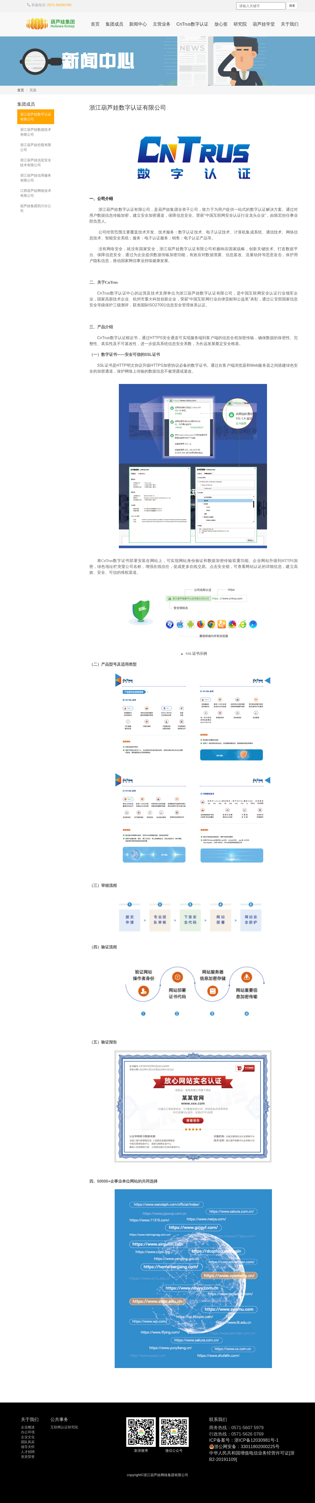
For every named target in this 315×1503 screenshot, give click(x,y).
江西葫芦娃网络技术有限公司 (35, 193)
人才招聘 (28, 1452)
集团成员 (114, 24)
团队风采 (28, 1442)
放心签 (221, 24)
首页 (95, 24)
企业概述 (28, 1427)
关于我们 (290, 24)
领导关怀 (28, 1447)
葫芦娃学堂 (264, 24)
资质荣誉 (28, 1457)
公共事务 (59, 1419)
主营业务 (162, 24)
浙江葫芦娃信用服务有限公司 (35, 177)
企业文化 (28, 1437)
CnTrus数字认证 (192, 24)
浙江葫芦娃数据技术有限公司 (35, 132)
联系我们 (218, 1419)
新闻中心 (138, 24)
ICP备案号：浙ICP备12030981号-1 (244, 1440)
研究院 (240, 24)
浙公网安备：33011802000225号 (247, 1446)
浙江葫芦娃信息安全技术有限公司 (35, 162)
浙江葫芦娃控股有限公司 (35, 147)
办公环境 (28, 1432)
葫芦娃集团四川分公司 (35, 208)
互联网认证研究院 (64, 1427)
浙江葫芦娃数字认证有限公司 (35, 116)
